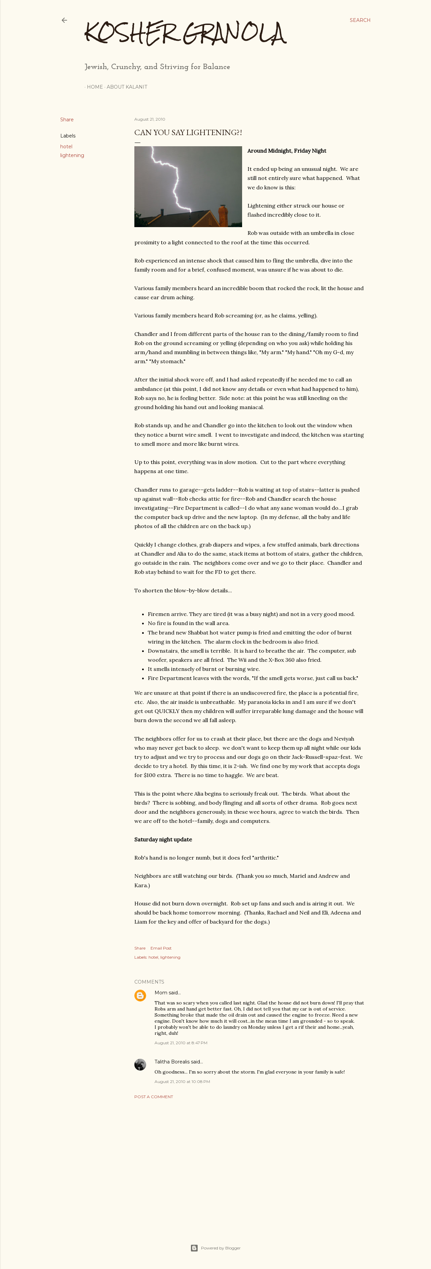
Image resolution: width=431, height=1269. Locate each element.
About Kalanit (124, 87)
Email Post (161, 948)
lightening (72, 155)
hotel (66, 147)
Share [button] (67, 120)
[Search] (360, 20)
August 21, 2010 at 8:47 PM (181, 1042)
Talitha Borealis (172, 1062)
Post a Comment (153, 1096)
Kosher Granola (184, 32)
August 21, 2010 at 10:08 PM (182, 1081)
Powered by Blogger (215, 1248)
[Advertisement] (249, 1163)
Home (93, 87)
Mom (161, 993)
